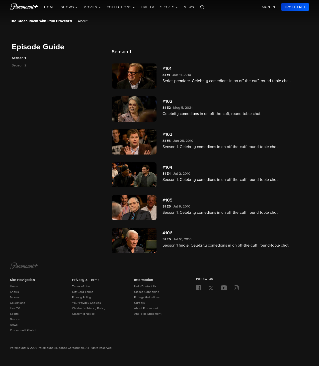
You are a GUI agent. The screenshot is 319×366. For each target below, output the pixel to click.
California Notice (83, 314)
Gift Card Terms (82, 292)
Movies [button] (90, 7)
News (189, 7)
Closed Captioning (146, 292)
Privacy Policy (81, 297)
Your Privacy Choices (86, 303)
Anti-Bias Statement (147, 314)
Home (49, 7)
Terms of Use (81, 286)
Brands (15, 319)
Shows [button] (68, 7)
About (82, 21)
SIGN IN (268, 7)
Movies (15, 297)
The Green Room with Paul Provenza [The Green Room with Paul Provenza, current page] (41, 21)
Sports (14, 314)
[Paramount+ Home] (24, 266)
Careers (139, 303)
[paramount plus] (24, 7)
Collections (17, 303)
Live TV (147, 7)
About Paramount (146, 308)
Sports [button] (168, 7)
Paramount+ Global (23, 330)
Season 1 (19, 58)
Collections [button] (120, 7)
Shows (14, 292)
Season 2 (19, 65)
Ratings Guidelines (147, 297)
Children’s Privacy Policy (88, 308)
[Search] (202, 7)
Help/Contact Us (145, 286)
